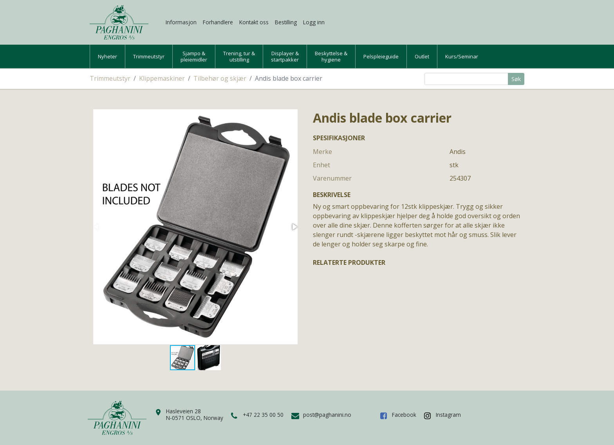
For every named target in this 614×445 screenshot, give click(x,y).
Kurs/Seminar (461, 56)
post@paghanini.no (327, 414)
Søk (516, 79)
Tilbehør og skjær (219, 78)
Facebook (404, 414)
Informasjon (181, 22)
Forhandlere (218, 22)
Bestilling (286, 22)
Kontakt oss (254, 22)
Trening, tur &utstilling (239, 56)
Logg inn (314, 22)
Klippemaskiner (162, 78)
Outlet (422, 56)
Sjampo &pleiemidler (194, 56)
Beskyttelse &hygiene (331, 56)
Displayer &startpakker (285, 56)
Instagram (448, 414)
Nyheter (107, 56)
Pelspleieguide (381, 56)
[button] (294, 227)
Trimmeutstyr (148, 56)
